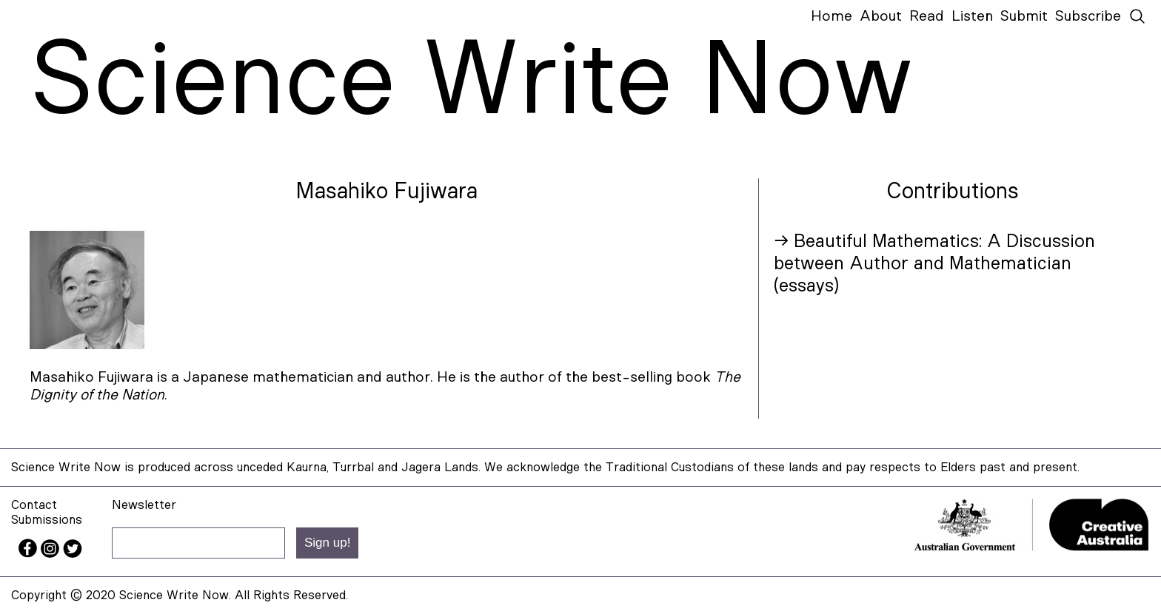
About (881, 16)
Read (926, 16)
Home (831, 16)
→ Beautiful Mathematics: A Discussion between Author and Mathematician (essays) (934, 263)
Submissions (46, 519)
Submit (1024, 16)
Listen (972, 16)
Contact (34, 505)
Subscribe (1088, 16)
